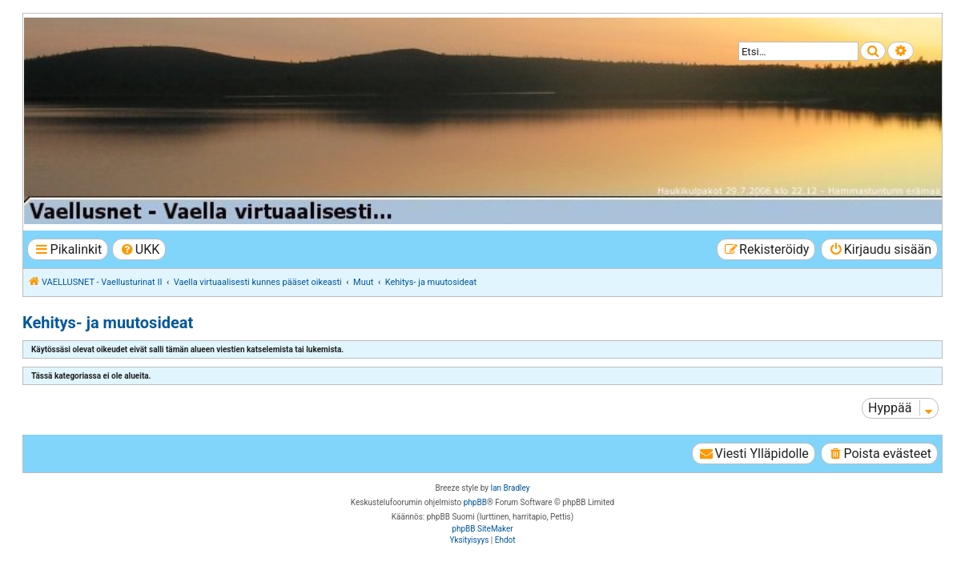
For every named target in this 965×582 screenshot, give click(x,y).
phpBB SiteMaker (482, 528)
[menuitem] (139, 249)
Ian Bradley (509, 488)
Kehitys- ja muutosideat (107, 322)
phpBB (475, 502)
